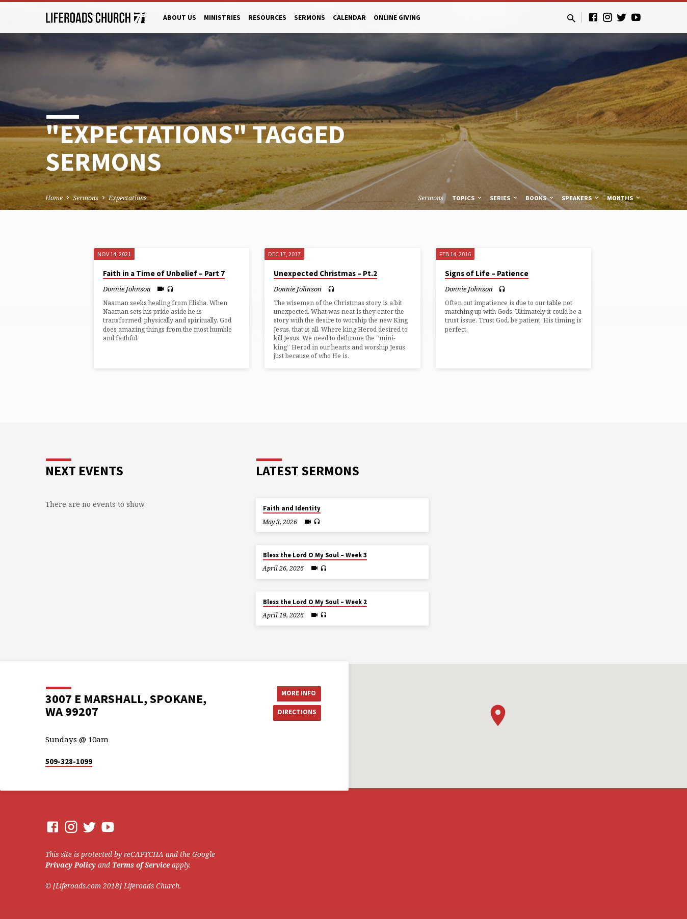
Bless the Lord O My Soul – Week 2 (315, 602)
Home (54, 198)
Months (624, 198)
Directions (295, 712)
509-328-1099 (68, 761)
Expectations (128, 198)
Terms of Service (141, 865)
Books (540, 198)
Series (504, 198)
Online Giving (397, 17)
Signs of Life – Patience (487, 273)
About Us (179, 17)
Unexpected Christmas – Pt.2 (325, 273)
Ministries (222, 17)
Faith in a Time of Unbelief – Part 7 (164, 273)
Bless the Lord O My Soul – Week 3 (315, 555)
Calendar (349, 17)
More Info (295, 692)
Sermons (309, 17)
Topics (467, 198)
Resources (267, 17)
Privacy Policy (70, 865)
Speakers (581, 198)
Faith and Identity (292, 508)
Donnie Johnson (127, 288)
